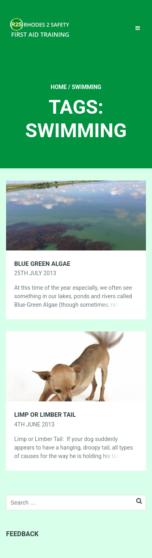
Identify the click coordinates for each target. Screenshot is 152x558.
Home (59, 87)
